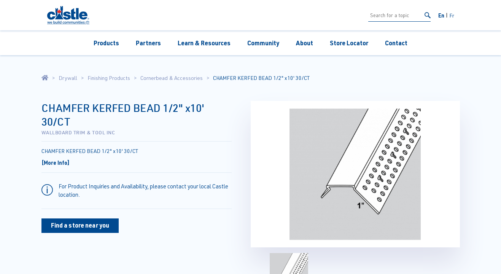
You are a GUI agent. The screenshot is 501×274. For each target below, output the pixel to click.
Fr (451, 15)
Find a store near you (80, 225)
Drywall (68, 78)
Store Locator (349, 43)
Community (263, 43)
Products (106, 43)
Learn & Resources (204, 43)
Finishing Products (108, 78)
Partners (148, 43)
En (441, 15)
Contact (396, 43)
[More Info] (55, 162)
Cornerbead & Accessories (171, 78)
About (304, 43)
